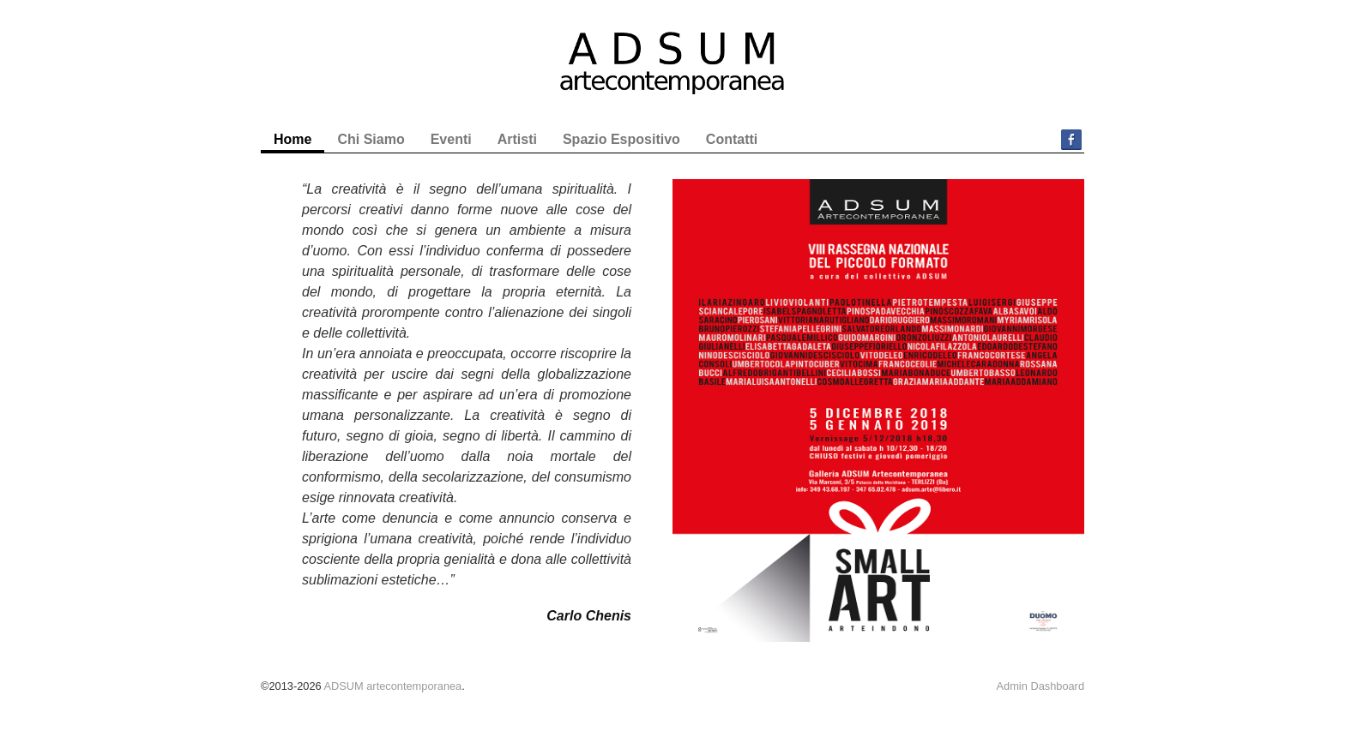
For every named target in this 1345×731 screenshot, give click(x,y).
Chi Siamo (370, 139)
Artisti (517, 139)
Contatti (731, 139)
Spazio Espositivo (621, 139)
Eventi (451, 139)
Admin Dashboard (1040, 686)
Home (292, 139)
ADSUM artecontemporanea (392, 686)
